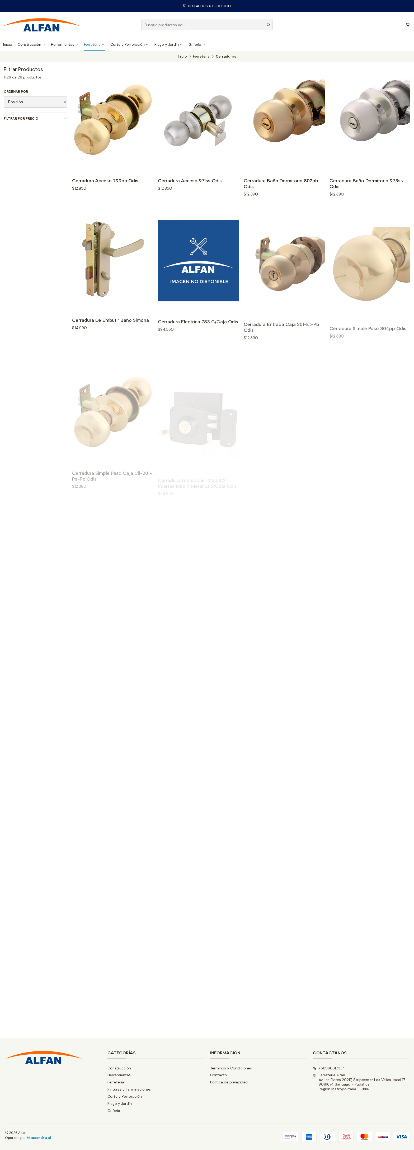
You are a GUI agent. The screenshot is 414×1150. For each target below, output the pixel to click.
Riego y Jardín (168, 44)
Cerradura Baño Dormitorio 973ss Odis (366, 183)
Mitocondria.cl (39, 1137)
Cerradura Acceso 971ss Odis (190, 180)
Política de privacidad (229, 1082)
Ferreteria (94, 44)
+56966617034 (329, 1068)
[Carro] (407, 25)
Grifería (197, 44)
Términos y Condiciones (231, 1068)
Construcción (31, 44)
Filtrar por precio (36, 118)
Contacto (218, 1075)
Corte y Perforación (129, 44)
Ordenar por (16, 92)
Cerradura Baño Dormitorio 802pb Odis (281, 183)
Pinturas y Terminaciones (129, 1089)
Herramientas (64, 44)
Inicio (7, 44)
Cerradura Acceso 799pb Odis (105, 180)
